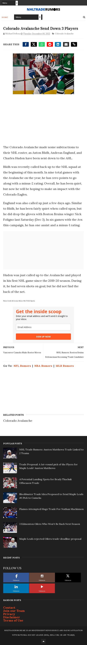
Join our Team (14, 611)
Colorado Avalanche (64, 33)
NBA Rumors (43, 366)
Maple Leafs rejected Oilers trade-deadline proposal (50, 538)
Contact (9, 607)
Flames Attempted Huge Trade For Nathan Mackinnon (51, 509)
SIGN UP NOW (43, 336)
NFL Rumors (22, 366)
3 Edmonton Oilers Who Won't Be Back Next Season (49, 523)
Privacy (9, 614)
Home (5, 17)
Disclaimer (11, 617)
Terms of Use (13, 620)
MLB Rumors (65, 366)
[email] (43, 327)
